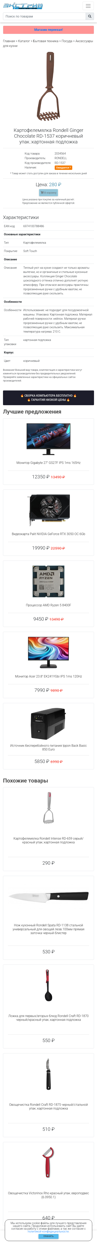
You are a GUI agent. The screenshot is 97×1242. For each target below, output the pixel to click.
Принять (49, 1236)
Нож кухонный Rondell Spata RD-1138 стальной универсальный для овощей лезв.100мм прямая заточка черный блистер (48, 929)
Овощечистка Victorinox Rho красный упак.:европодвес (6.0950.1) (48, 1195)
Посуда (67, 41)
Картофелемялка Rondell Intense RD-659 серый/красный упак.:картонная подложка (49, 840)
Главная (9, 41)
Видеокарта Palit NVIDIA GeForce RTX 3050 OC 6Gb (48, 534)
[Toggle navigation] (88, 6)
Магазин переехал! (48, 30)
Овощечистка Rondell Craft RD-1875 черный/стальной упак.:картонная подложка (48, 1106)
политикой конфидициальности (48, 1231)
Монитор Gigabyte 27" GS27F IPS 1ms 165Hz (48, 463)
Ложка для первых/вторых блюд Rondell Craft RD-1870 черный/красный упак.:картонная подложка (48, 1018)
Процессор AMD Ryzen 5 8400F (48, 605)
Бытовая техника (45, 41)
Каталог (24, 41)
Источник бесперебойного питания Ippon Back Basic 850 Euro (48, 747)
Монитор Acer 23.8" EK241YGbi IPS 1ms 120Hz (48, 676)
